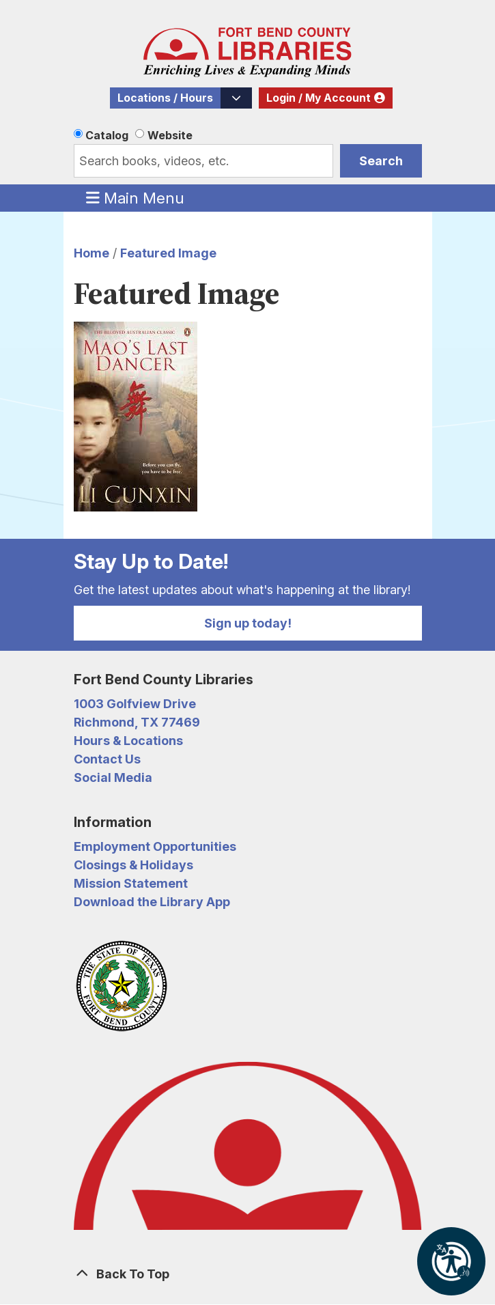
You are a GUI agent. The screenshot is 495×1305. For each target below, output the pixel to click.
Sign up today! (248, 623)
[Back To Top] (248, 1274)
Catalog (106, 135)
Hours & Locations (128, 740)
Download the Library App (152, 902)
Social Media (113, 777)
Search (381, 161)
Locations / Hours (165, 98)
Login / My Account (318, 98)
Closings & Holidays (133, 865)
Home (91, 253)
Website (170, 135)
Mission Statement (131, 883)
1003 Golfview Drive (135, 704)
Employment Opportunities (155, 846)
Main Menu (135, 197)
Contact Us (107, 759)
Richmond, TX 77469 (137, 722)
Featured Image (168, 253)
